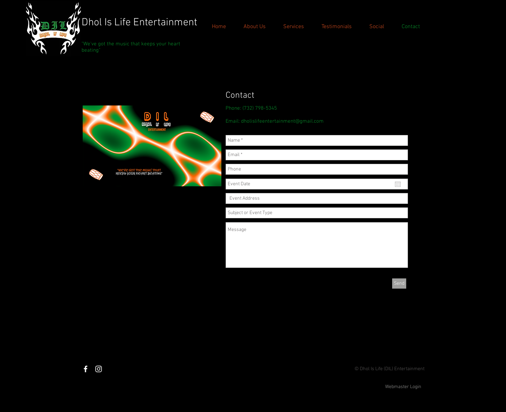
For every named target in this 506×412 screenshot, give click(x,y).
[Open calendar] (398, 184)
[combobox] (317, 198)
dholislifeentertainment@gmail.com (282, 121)
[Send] (399, 283)
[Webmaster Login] (403, 387)
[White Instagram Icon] (98, 369)
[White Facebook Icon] (85, 369)
